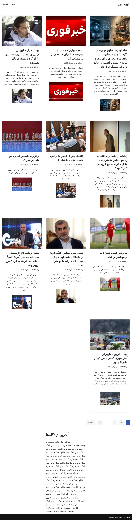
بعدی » (90, 426)
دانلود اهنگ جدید (60, 453)
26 (100, 426)
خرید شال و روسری (54, 480)
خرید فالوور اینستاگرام (66, 473)
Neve (128, 521)
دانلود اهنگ (71, 494)
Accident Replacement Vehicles (60, 515)
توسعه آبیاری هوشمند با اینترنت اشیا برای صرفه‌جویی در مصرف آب (66, 54)
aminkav (123, 71)
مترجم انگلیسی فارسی (61, 477)
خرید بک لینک (61, 449)
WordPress (113, 521)
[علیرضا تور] (124, 4)
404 (13, 4)
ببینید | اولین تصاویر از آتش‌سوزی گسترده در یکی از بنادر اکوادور (110, 361)
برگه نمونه (5, 4)
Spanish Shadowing (76, 449)
